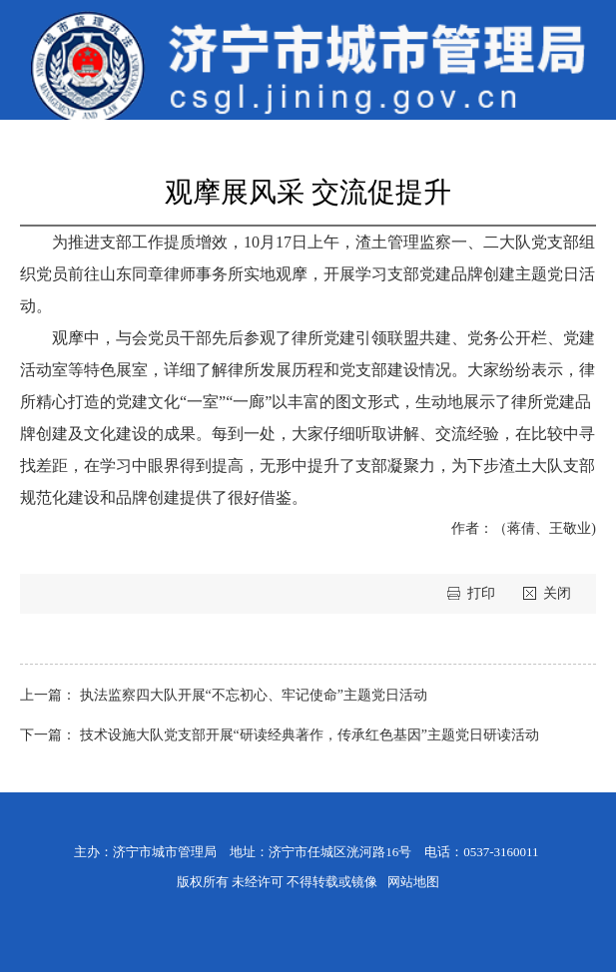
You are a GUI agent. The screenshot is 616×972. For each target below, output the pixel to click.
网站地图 (413, 881)
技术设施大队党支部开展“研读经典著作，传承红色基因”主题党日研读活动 (309, 735)
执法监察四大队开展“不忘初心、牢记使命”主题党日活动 (253, 695)
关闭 (557, 593)
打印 (483, 593)
